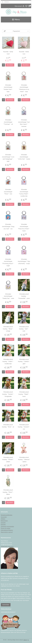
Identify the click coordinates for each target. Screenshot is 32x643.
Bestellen (10, 65)
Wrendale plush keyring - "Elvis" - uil (8, 426)
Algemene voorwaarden (7, 526)
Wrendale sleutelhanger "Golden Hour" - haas (8, 88)
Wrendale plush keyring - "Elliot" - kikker (8, 492)
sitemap (25, 640)
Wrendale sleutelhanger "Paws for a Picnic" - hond (24, 227)
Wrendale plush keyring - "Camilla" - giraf (24, 361)
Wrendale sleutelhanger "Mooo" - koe (8, 192)
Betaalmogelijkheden (6, 515)
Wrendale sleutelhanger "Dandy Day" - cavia (8, 296)
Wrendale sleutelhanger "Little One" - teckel (24, 157)
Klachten (3, 524)
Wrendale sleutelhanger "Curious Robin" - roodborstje (24, 193)
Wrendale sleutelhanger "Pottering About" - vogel (8, 262)
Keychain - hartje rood (8, 53)
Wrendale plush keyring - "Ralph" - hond (24, 394)
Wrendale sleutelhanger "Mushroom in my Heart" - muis (24, 88)
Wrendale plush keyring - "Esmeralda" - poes (24, 296)
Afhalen (3, 519)
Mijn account (19, 6)
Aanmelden (5, 605)
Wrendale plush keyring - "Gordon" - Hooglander (8, 394)
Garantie (3, 522)
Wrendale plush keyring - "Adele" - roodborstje (8, 361)
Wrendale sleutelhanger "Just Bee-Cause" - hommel (24, 123)
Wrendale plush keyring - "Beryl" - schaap (8, 329)
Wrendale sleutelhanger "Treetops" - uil (8, 122)
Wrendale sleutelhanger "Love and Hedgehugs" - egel (8, 158)
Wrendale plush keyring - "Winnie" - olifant (8, 459)
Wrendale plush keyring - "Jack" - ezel (24, 329)
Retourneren (4, 521)
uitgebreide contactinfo (7, 546)
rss (28, 640)
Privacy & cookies (5, 528)
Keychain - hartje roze (24, 53)
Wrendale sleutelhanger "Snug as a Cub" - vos (8, 226)
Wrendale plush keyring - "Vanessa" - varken (24, 459)
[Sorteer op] (16, 31)
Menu (16, 19)
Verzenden (4, 517)
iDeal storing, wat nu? (7, 532)
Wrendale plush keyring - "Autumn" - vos (24, 427)
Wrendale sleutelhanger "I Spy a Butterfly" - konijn (24, 261)
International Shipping (7, 530)
